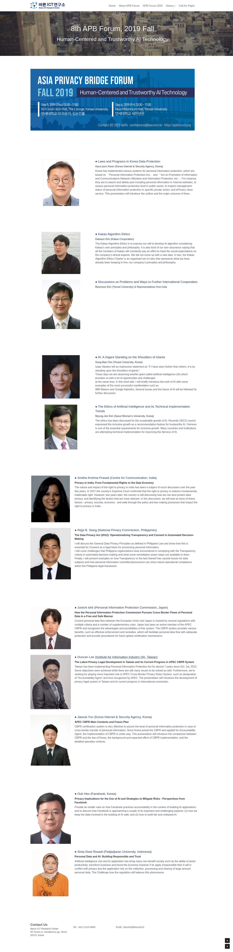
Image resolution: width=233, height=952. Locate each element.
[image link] (47, 5)
